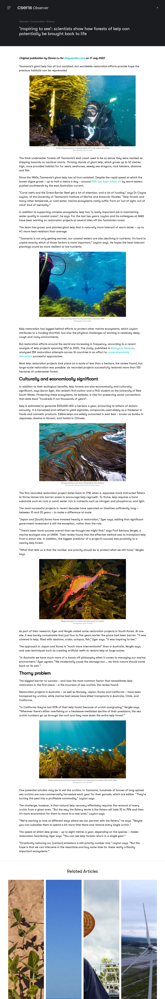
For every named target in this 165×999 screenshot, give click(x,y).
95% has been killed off (106, 181)
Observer (24, 21)
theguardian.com (74, 58)
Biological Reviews (122, 348)
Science (51, 21)
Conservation (38, 21)
